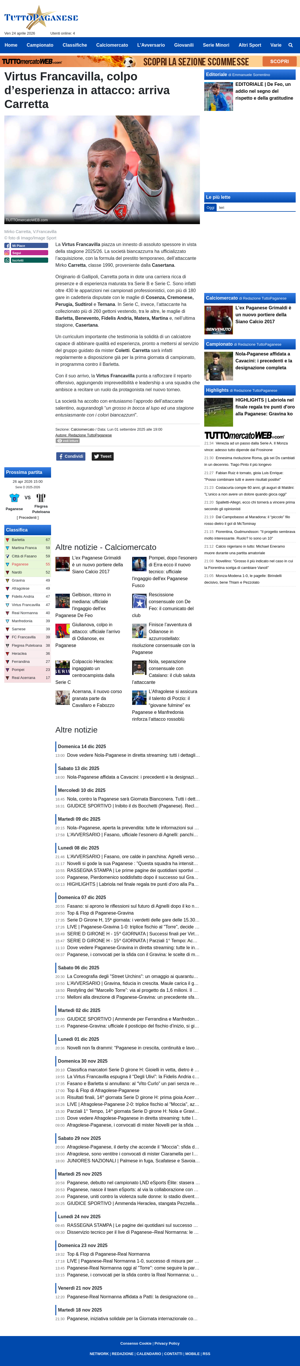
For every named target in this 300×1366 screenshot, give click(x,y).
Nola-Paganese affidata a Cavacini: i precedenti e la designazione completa (144, 777)
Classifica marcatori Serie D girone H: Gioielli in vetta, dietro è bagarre (139, 1069)
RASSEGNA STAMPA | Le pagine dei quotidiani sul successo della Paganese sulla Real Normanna (168, 1225)
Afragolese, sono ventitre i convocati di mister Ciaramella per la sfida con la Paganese (155, 1153)
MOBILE (192, 1354)
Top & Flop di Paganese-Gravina (100, 913)
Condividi (71, 456)
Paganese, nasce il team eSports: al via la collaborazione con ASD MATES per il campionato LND (167, 1189)
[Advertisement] (250, 252)
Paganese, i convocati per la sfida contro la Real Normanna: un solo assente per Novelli (157, 1274)
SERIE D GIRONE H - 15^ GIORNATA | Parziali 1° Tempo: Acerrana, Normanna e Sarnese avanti (166, 940)
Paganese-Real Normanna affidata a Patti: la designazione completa (137, 1296)
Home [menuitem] (11, 45)
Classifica (17, 529)
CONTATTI (173, 1354)
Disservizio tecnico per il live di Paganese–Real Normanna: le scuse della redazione (153, 1232)
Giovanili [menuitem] (184, 45)
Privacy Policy (167, 1343)
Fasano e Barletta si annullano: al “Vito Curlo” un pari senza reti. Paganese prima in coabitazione (166, 1083)
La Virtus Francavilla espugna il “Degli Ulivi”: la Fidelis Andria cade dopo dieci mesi (151, 1076)
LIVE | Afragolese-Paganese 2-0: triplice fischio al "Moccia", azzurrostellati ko (146, 1104)
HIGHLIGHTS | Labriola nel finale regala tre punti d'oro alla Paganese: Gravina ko (150, 884)
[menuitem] (290, 45)
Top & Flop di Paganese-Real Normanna (108, 1254)
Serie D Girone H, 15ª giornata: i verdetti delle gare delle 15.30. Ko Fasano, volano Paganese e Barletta (173, 919)
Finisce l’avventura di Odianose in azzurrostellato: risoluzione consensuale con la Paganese (163, 638)
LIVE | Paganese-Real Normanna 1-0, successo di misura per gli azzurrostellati (148, 1261)
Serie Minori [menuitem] (216, 45)
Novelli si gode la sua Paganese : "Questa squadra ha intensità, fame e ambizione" (152, 863)
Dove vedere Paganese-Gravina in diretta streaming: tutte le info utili (137, 947)
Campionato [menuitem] (40, 45)
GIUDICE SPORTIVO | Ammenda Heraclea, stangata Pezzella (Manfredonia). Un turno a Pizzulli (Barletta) (176, 1203)
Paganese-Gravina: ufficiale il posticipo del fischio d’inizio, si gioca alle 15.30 (145, 1025)
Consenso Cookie (135, 1343)
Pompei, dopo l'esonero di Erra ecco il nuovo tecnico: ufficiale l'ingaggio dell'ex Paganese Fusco (164, 571)
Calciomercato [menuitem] (112, 45)
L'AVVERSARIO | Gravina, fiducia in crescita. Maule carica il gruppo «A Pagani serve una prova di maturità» (177, 983)
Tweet (103, 456)
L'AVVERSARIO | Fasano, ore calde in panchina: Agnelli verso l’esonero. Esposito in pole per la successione (178, 856)
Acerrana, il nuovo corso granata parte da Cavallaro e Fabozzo (97, 698)
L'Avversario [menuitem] (151, 45)
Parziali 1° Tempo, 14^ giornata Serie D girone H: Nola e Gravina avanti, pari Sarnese (154, 1111)
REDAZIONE (123, 1354)
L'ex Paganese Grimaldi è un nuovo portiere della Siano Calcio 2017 (97, 564)
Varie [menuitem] (276, 45)
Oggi (210, 207)
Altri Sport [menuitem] (250, 45)
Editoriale (216, 74)
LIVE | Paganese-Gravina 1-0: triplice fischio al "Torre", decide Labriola (139, 926)
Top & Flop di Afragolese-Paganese (103, 1090)
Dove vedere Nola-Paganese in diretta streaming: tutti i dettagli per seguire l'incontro (153, 755)
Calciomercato (82, 429)
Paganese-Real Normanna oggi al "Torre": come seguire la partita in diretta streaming (154, 1267)
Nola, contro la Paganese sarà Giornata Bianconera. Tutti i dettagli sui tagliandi (147, 798)
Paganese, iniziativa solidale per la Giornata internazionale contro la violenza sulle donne (158, 1318)
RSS (206, 1354)
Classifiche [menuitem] (75, 45)
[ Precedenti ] (27, 517)
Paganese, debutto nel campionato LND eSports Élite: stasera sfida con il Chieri (149, 1182)
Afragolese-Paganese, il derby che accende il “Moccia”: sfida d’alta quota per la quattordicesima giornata (174, 1146)
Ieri (221, 207)
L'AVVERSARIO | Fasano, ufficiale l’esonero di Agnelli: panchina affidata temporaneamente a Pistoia (170, 834)
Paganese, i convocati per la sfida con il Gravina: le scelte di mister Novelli (143, 954)
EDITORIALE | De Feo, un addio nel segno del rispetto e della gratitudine (264, 91)
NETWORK (99, 1354)
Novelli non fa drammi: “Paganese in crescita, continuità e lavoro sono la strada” (149, 1047)
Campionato (219, 344)
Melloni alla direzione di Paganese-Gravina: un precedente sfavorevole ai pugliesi (150, 997)
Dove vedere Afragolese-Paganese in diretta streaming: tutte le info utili (140, 1118)
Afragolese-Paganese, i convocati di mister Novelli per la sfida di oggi (137, 1125)
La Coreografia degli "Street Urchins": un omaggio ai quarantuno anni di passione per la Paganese (167, 976)
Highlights (217, 390)
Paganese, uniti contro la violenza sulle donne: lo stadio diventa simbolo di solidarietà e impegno (165, 1196)
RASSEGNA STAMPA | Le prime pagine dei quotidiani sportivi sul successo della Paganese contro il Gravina (178, 870)
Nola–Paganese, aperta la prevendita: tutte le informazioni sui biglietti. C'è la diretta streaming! (163, 827)
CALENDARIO (148, 1354)
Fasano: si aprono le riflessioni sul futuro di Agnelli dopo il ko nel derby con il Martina (153, 906)
